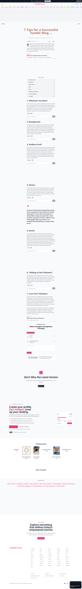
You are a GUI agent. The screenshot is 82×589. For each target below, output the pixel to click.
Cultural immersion (48, 57)
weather (32, 219)
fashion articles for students (45, 483)
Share (53, 41)
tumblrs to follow (11, 483)
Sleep (49, 563)
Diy (40, 552)
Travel (47, 7)
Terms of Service (34, 577)
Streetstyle (10, 7)
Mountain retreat (41, 57)
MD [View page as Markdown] (37, 41)
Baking (58, 548)
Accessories (22, 7)
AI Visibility (47, 573)
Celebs (49, 550)
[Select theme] (76, 4)
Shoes (54, 7)
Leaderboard (59, 423)
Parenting (77, 7)
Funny (32, 555)
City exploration (35, 57)
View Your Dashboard (24, 426)
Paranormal (42, 561)
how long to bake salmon (49, 486)
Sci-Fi (38, 320)
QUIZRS (54, 321)
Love (36, 7)
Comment (29, 352)
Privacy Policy (61, 575)
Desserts (67, 550)
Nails (32, 561)
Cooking (51, 7)
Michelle (29, 41)
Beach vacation (29, 57)
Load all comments (30, 332)
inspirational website (37, 486)
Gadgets (41, 555)
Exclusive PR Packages (49, 575)
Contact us (33, 573)
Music (67, 559)
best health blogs (57, 483)
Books (6, 7)
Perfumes (61, 7)
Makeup (68, 7)
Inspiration (41, 557)
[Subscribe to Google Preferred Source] (33, 357)
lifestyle (3, 23)
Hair (66, 555)
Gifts (44, 7)
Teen (29, 7)
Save (48, 41)
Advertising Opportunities (35, 575)
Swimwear (2, 7)
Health (32, 557)
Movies (58, 559)
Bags (38, 7)
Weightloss (68, 565)
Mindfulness (73, 7)
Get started (69, 423)
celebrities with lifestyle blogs (24, 486)
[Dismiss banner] (54, 356)
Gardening (50, 555)
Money (49, 559)
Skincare (41, 563)
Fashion (14, 7)
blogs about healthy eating (68, 483)
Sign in (28, 429)
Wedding (26, 7)
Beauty (67, 548)
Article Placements (62, 573)
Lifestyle (67, 557)
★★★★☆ (79, 23)
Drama (35, 320)
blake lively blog (34, 483)
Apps (65, 7)
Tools (32, 567)
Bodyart (32, 550)
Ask (53, 116)
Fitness (42, 7)
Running (57, 7)
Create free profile (13, 426)
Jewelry (58, 557)
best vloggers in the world (23, 483)
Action (28, 320)
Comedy (31, 320)
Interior (33, 7)
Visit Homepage (41, 538)
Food (67, 552)
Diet (31, 552)
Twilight (18, 7)
